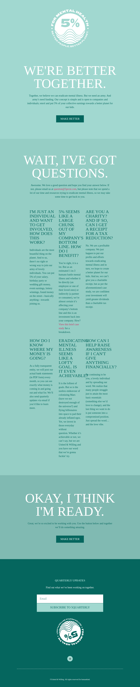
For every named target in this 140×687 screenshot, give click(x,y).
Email (40, 593)
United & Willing (57, 679)
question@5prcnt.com (65, 189)
